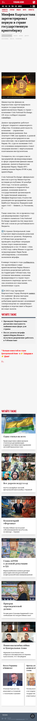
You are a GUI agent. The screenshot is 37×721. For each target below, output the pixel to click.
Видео (19, 10)
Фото (24, 10)
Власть (12, 39)
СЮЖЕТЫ (31, 10)
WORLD (20, 6)
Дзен (6, 356)
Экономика (4, 39)
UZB (16, 6)
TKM (12, 6)
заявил (32, 293)
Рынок (16, 35)
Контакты (4, 714)
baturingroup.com (20, 719)
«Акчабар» (6, 117)
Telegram (27, 353)
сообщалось (28, 262)
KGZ (6, 6)
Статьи (12, 10)
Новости (5, 10)
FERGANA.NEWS (18, 2)
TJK (9, 6)
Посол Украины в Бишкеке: (10, 667)
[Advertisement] (18, 56)
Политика (19, 39)
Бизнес (21, 35)
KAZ (3, 6)
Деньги (27, 35)
